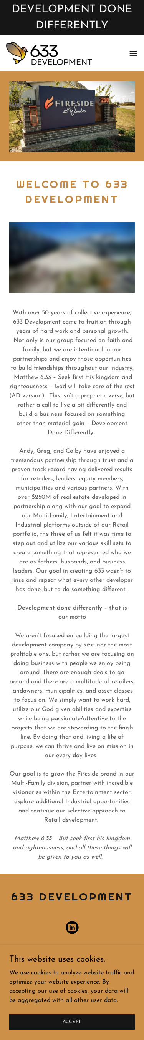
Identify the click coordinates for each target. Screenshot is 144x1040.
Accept (72, 1021)
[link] (49, 53)
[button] (133, 53)
